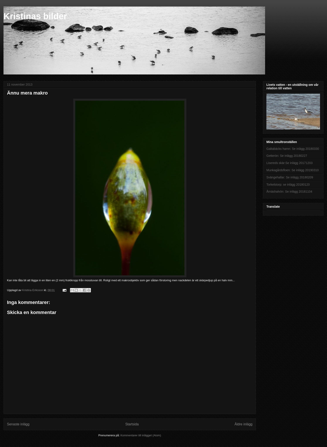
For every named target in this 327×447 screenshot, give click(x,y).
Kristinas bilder (35, 16)
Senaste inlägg (18, 424)
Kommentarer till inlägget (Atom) (140, 435)
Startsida (132, 424)
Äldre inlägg (243, 424)
